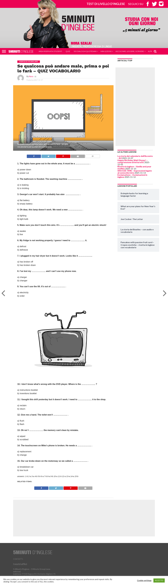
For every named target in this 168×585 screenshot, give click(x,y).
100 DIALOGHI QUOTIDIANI (85, 51)
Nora (31, 76)
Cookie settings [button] (144, 580)
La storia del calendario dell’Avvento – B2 (135, 157)
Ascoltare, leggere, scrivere (130, 51)
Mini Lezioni (106, 51)
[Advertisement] (135, 106)
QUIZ (68, 51)
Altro (151, 51)
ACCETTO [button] (159, 580)
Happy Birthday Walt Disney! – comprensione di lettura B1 (132, 161)
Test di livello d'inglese (106, 4)
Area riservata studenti (50, 51)
